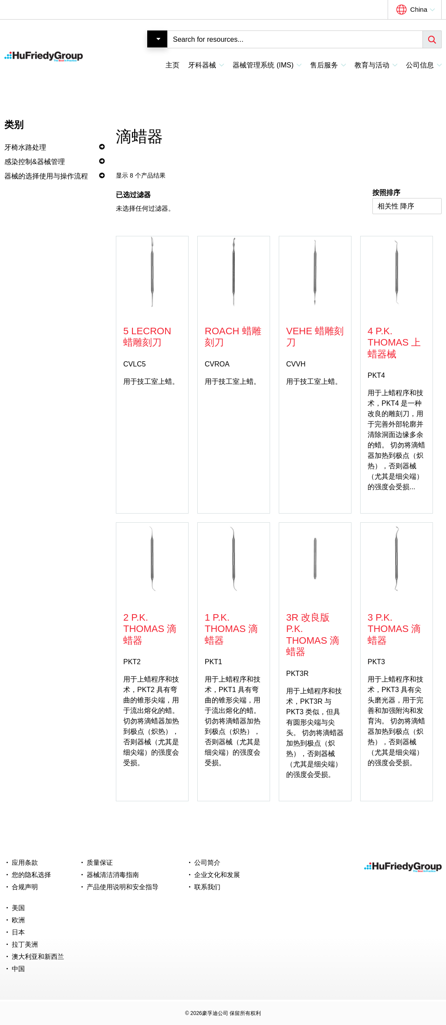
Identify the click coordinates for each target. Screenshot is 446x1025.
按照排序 (386, 192)
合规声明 (25, 887)
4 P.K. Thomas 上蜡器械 (394, 343)
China (418, 9)
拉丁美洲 (25, 944)
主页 (172, 65)
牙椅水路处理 (25, 147)
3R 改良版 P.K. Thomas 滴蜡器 (312, 634)
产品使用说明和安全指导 (123, 887)
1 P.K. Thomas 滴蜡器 (231, 629)
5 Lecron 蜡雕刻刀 (147, 337)
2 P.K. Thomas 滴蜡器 (149, 629)
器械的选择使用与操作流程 (46, 176)
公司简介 (207, 862)
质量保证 (100, 862)
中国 (18, 968)
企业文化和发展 (217, 874)
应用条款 (25, 862)
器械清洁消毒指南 (113, 874)
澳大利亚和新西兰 (38, 956)
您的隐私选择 (31, 874)
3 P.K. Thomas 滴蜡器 (394, 629)
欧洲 (18, 920)
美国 (18, 907)
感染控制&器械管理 (34, 161)
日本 (18, 932)
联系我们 (207, 887)
